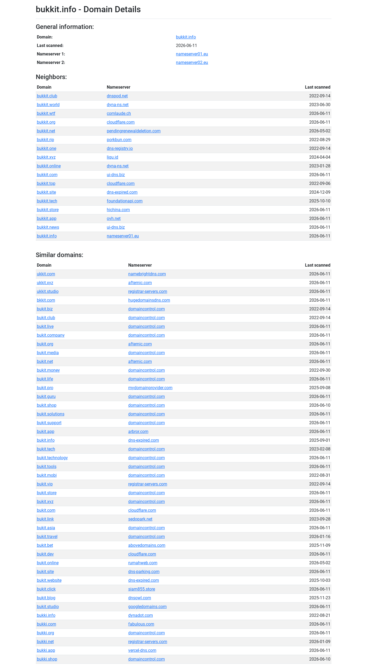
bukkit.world (48, 104)
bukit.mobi (47, 475)
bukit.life (45, 378)
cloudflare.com (121, 122)
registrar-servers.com (147, 291)
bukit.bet (45, 545)
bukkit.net (46, 130)
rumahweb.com (142, 562)
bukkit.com (47, 174)
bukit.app (45, 431)
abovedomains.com (146, 545)
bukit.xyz (45, 501)
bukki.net (45, 641)
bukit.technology (52, 457)
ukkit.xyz (45, 282)
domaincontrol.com (146, 308)
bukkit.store (48, 209)
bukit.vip (45, 484)
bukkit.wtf (46, 113)
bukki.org (45, 632)
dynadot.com (140, 615)
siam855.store (141, 589)
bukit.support (49, 422)
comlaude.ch (119, 113)
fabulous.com (141, 624)
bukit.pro (45, 387)
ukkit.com (46, 273)
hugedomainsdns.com (149, 300)
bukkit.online (49, 165)
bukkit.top (46, 183)
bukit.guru (46, 396)
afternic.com (140, 282)
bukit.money (48, 370)
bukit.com (46, 510)
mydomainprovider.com (150, 387)
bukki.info (46, 615)
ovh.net (114, 218)
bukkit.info (186, 37)
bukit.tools (46, 466)
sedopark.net (140, 519)
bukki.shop (47, 659)
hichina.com (118, 209)
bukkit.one (46, 148)
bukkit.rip (45, 139)
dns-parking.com (144, 571)
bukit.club (46, 317)
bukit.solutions (50, 414)
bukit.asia (46, 527)
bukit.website (49, 580)
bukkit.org (46, 122)
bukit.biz (45, 308)
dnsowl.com (139, 597)
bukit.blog (46, 597)
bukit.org (45, 343)
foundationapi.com (125, 200)
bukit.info (46, 440)
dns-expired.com (122, 192)
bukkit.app (46, 218)
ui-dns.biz (116, 174)
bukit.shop (46, 405)
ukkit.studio (48, 291)
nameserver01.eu (192, 54)
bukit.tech (46, 449)
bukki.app (46, 650)
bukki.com (46, 624)
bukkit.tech (47, 200)
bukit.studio (48, 606)
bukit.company (51, 335)
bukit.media (48, 352)
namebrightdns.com (147, 273)
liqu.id (112, 157)
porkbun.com (119, 139)
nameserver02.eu (192, 62)
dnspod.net (117, 95)
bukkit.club (47, 95)
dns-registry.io (120, 148)
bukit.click (46, 589)
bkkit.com (46, 300)
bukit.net (45, 361)
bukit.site (45, 571)
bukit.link (45, 519)
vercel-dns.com (142, 650)
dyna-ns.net (118, 104)
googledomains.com (147, 606)
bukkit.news (48, 227)
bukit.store (46, 492)
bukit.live (45, 326)
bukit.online (48, 562)
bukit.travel (47, 536)
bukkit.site (46, 192)
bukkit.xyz (46, 157)
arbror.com (138, 431)
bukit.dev (45, 554)
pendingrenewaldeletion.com (134, 130)
